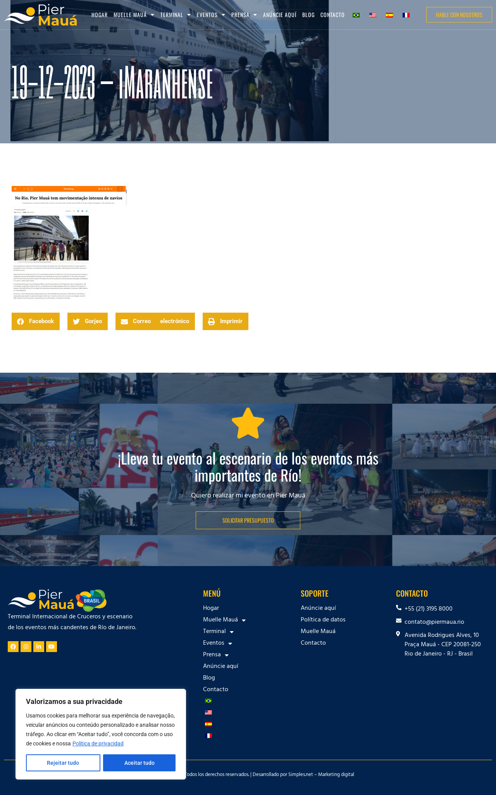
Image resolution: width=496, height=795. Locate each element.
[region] (101, 734)
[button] (36, 321)
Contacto (332, 14)
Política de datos (323, 620)
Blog (308, 14)
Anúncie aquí (279, 14)
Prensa (244, 14)
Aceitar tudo (139, 763)
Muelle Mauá (134, 14)
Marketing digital (336, 775)
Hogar (99, 14)
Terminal (175, 14)
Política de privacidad (98, 743)
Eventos (211, 14)
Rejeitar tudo (63, 763)
